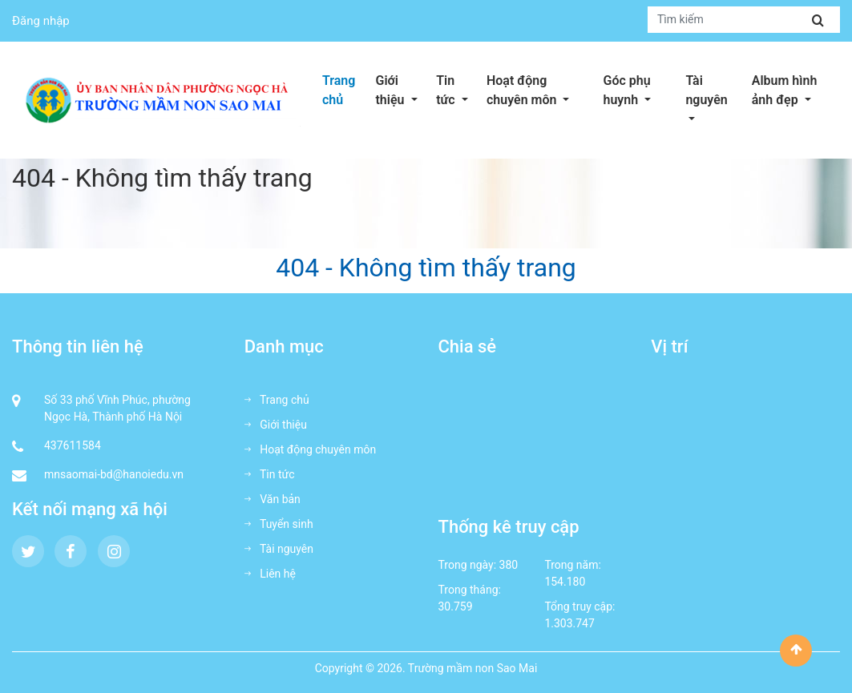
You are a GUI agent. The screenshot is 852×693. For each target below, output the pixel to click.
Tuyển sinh (278, 524)
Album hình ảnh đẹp (796, 90)
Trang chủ (338, 90)
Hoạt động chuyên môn (541, 90)
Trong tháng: (469, 589)
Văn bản (272, 499)
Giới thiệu (401, 90)
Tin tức (457, 90)
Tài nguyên (713, 90)
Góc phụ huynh (640, 90)
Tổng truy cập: (579, 606)
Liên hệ (270, 573)
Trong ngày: (467, 564)
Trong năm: (572, 564)
